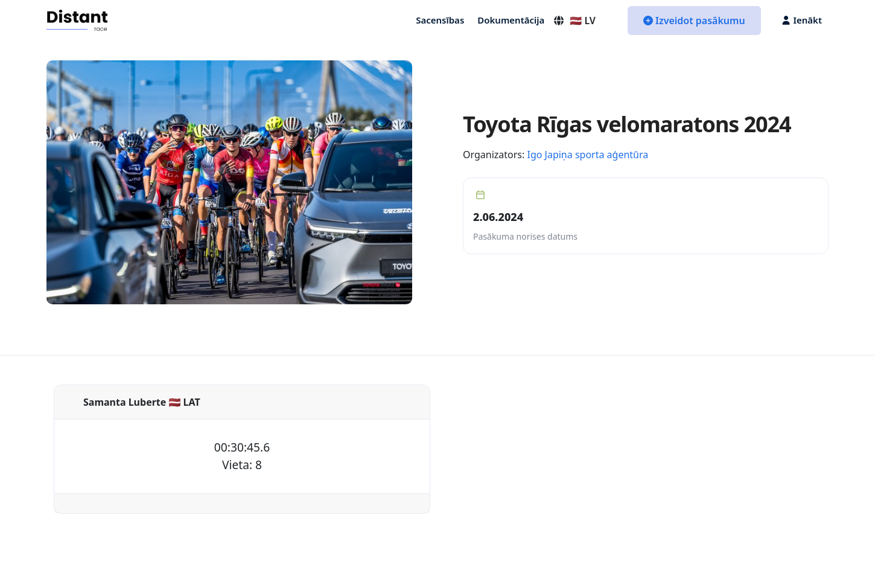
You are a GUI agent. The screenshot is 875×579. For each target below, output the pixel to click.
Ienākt (802, 20)
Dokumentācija (510, 20)
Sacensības (440, 20)
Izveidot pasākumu (694, 20)
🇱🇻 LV (574, 20)
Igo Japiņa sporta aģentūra (587, 154)
